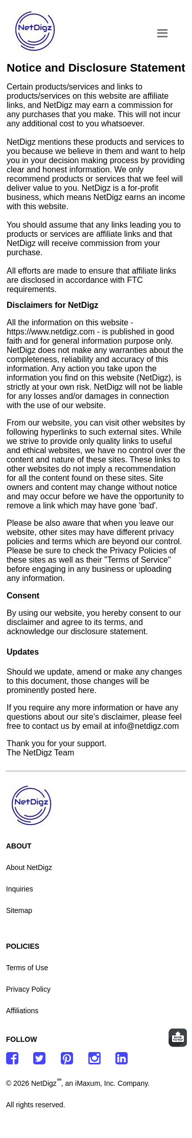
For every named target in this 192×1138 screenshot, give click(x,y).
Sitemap (19, 910)
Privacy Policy (28, 989)
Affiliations (22, 1011)
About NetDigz (29, 867)
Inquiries (19, 889)
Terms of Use (27, 968)
